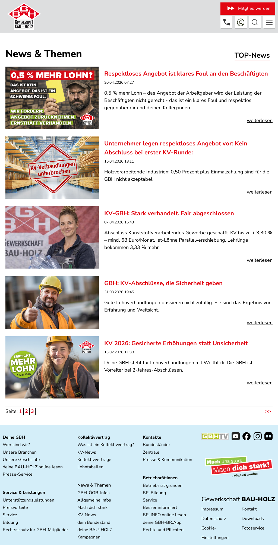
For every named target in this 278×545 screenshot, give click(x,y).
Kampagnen (88, 537)
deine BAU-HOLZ (94, 530)
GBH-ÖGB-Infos (93, 493)
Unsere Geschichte (21, 460)
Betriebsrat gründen (162, 485)
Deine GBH (14, 437)
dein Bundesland (93, 522)
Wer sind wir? (16, 445)
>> (268, 411)
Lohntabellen (90, 467)
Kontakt (249, 509)
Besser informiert (160, 507)
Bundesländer (156, 445)
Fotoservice (253, 528)
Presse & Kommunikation (167, 460)
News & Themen (94, 485)
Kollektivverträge (94, 460)
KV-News (86, 452)
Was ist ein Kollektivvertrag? (105, 445)
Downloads (253, 519)
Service (10, 515)
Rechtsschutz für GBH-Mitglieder (35, 530)
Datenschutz (213, 519)
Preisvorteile (15, 507)
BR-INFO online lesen (164, 515)
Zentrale (151, 452)
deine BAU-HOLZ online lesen (33, 467)
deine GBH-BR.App (162, 522)
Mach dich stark (92, 507)
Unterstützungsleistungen (28, 500)
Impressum (212, 509)
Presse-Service (18, 474)
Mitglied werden (254, 8)
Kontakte (152, 437)
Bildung (10, 522)
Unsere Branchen (20, 452)
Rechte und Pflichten (163, 530)
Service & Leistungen (24, 493)
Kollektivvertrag (93, 437)
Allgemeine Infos (94, 500)
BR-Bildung (154, 493)
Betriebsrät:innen (160, 478)
